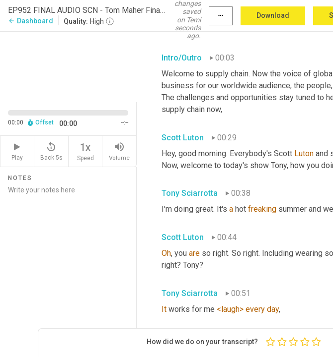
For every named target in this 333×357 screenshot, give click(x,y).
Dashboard (30, 21)
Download (272, 15)
